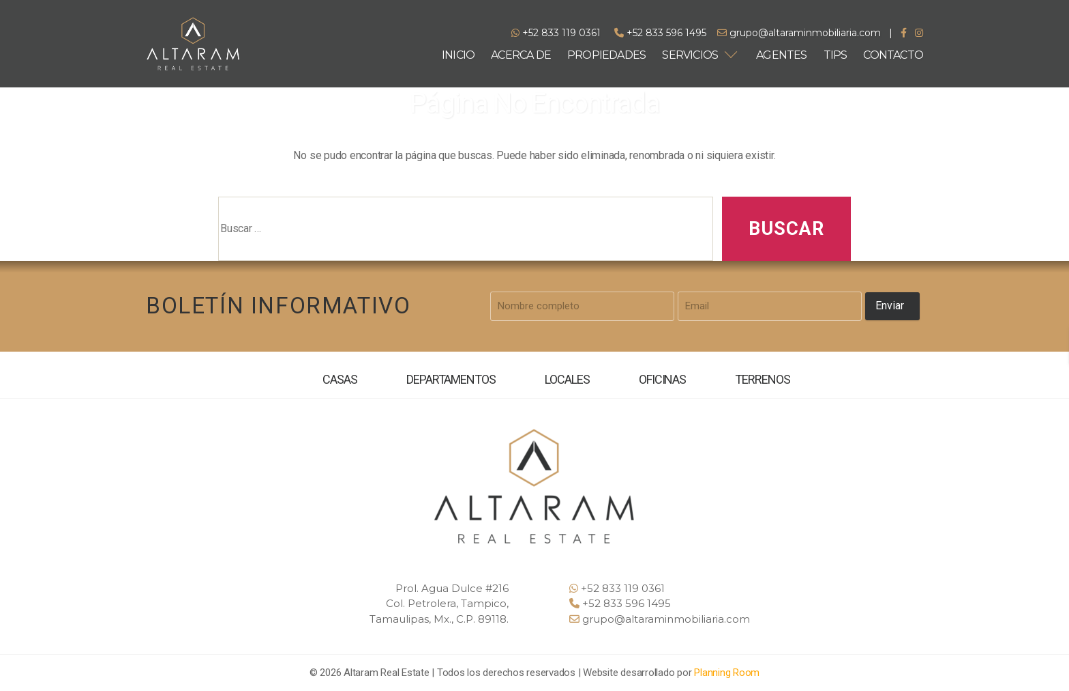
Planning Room (726, 672)
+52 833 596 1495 (660, 33)
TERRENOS (762, 379)
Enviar (889, 305)
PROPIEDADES (606, 54)
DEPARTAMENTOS (451, 379)
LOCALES (567, 379)
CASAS (339, 379)
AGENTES (781, 54)
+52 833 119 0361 (556, 33)
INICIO (458, 54)
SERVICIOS (690, 54)
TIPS (835, 54)
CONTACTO (893, 54)
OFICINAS (663, 379)
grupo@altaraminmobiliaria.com (799, 33)
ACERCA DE (521, 54)
